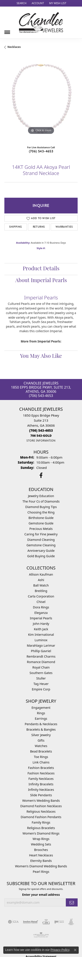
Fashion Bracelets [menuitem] (41, 768)
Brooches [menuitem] (41, 850)
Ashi (41, 580)
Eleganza (40, 613)
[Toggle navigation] (7, 30)
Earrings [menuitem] (41, 718)
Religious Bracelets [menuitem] (41, 828)
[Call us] (41, 435)
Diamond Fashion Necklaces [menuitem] (41, 806)
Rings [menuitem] (41, 713)
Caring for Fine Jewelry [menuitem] (41, 534)
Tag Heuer (41, 684)
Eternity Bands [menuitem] (41, 861)
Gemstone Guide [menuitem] (41, 523)
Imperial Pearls (41, 618)
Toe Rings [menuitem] (41, 757)
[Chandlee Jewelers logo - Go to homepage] (41, 22)
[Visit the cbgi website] (46, 922)
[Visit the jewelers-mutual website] (30, 922)
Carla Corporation (41, 596)
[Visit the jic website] (71, 922)
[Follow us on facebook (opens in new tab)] (41, 475)
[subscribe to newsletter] (72, 902)
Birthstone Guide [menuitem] (41, 518)
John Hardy (41, 624)
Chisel (41, 602)
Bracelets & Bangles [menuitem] (41, 729)
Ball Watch (41, 585)
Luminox (41, 640)
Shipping (15, 227)
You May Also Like (41, 356)
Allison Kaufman (41, 574)
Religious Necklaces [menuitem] (41, 811)
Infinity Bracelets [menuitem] (41, 784)
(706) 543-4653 (41, 151)
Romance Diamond (41, 662)
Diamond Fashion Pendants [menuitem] (41, 817)
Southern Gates (41, 673)
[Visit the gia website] (13, 922)
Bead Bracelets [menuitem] (41, 751)
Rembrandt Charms (40, 656)
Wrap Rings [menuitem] (41, 839)
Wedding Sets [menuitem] (41, 844)
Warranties (64, 227)
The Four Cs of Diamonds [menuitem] (41, 501)
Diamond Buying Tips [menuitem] (41, 507)
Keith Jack (41, 629)
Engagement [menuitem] (40, 708)
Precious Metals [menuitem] (40, 529)
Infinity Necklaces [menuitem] (41, 790)
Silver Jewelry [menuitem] (41, 735)
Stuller (41, 678)
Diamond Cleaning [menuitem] (41, 540)
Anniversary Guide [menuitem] (40, 550)
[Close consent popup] (75, 950)
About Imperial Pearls (41, 280)
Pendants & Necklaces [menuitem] (41, 724)
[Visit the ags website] (41, 935)
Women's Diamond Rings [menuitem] (41, 833)
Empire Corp (41, 689)
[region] (41, 99)
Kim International (41, 634)
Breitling (41, 591)
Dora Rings (41, 607)
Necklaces (14, 47)
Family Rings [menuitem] (41, 822)
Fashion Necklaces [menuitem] (41, 773)
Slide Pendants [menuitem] (41, 795)
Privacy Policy (60, 950)
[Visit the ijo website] (59, 922)
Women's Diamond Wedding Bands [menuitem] (41, 866)
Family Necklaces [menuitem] (41, 779)
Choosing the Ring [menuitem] (41, 512)
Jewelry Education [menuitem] (41, 496)
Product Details (41, 269)
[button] (21, 3)
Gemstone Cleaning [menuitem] (41, 545)
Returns (39, 227)
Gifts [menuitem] (41, 740)
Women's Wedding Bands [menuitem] (41, 800)
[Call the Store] (41, 430)
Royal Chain (41, 667)
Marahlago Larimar (41, 645)
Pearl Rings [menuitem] (41, 872)
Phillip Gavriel (41, 651)
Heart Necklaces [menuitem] (41, 855)
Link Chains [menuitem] (41, 762)
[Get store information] (41, 440)
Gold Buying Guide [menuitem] (41, 556)
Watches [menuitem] (41, 746)
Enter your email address (41, 894)
